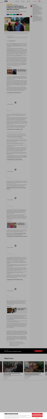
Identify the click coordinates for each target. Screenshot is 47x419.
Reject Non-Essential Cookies (37, 416)
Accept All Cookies (37, 413)
